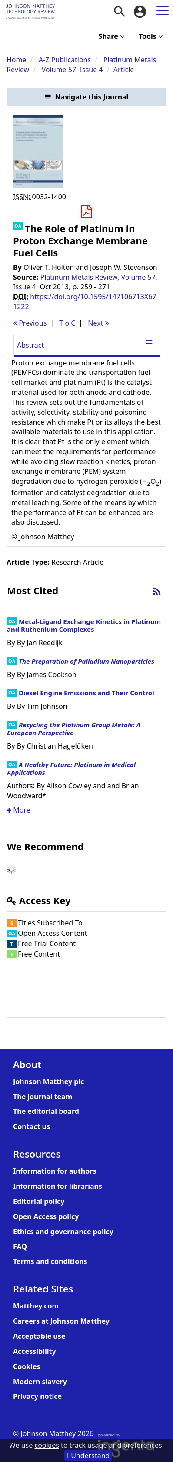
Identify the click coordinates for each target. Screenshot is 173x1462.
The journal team (42, 1096)
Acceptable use (39, 1336)
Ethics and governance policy (63, 1231)
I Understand (88, 1455)
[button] (86, 97)
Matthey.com (36, 1306)
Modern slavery (40, 1381)
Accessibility (34, 1351)
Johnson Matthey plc (48, 1081)
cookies (46, 1445)
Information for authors (54, 1171)
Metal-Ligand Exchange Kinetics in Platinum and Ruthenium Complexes (84, 625)
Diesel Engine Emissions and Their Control (86, 692)
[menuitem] (120, 11)
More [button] (18, 810)
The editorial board (46, 1111)
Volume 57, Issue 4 (73, 69)
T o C (67, 323)
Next (98, 323)
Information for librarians (57, 1186)
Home (17, 59)
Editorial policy (38, 1201)
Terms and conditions (50, 1261)
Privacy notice (37, 1396)
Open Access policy (46, 1216)
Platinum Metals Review (78, 277)
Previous (30, 323)
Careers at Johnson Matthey (61, 1321)
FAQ (20, 1246)
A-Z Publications (65, 59)
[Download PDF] (86, 212)
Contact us (31, 1126)
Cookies (26, 1366)
